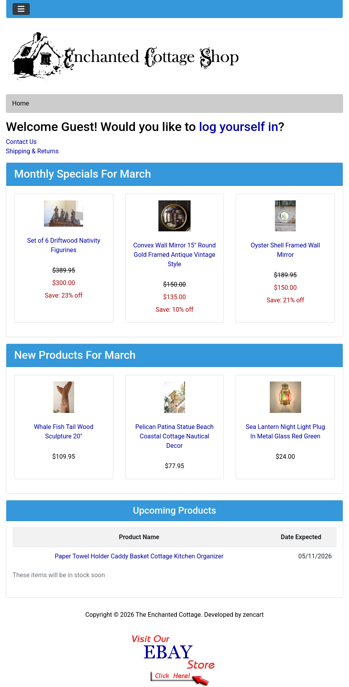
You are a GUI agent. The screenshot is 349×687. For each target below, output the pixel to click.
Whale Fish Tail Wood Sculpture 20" (63, 431)
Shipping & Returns (32, 151)
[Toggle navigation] (21, 9)
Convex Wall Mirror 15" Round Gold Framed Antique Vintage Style (174, 255)
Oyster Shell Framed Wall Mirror (285, 250)
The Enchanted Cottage (168, 614)
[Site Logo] (174, 55)
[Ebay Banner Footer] (175, 653)
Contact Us (21, 141)
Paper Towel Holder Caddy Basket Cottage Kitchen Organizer (139, 556)
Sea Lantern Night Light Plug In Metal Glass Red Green (285, 431)
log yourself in (238, 126)
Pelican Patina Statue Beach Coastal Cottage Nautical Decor (174, 436)
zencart (253, 614)
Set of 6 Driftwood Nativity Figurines (63, 245)
